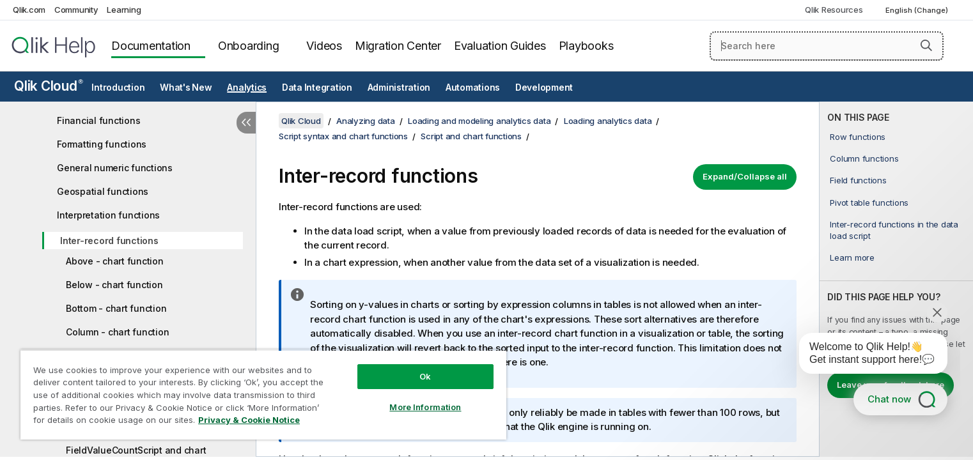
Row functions (857, 137)
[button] (926, 45)
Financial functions (98, 120)
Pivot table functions (869, 202)
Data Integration (317, 87)
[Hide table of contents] (246, 123)
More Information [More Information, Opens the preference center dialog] (425, 407)
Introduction (117, 87)
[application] (864, 356)
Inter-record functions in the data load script (894, 230)
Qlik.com (29, 9)
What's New (186, 87)
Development (544, 87)
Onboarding (248, 45)
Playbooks (586, 45)
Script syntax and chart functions (343, 136)
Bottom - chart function (116, 308)
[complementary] (896, 279)
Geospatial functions (102, 191)
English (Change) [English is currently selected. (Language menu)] (917, 10)
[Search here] (826, 46)
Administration (399, 87)
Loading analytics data (608, 121)
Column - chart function (117, 331)
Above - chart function (115, 261)
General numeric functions (115, 167)
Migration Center (398, 45)
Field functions (858, 180)
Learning (124, 9)
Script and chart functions (471, 136)
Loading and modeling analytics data (479, 121)
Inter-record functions (109, 240)
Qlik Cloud (48, 86)
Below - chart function (114, 284)
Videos (324, 45)
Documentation (151, 45)
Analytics (247, 87)
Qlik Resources (834, 9)
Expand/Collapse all (745, 176)
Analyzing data (365, 121)
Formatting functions (101, 144)
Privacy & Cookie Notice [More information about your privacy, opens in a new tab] (249, 420)
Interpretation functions (108, 215)
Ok (425, 376)
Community (76, 9)
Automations (473, 87)
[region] (263, 394)
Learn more (852, 257)
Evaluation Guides (500, 45)
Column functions (864, 158)
